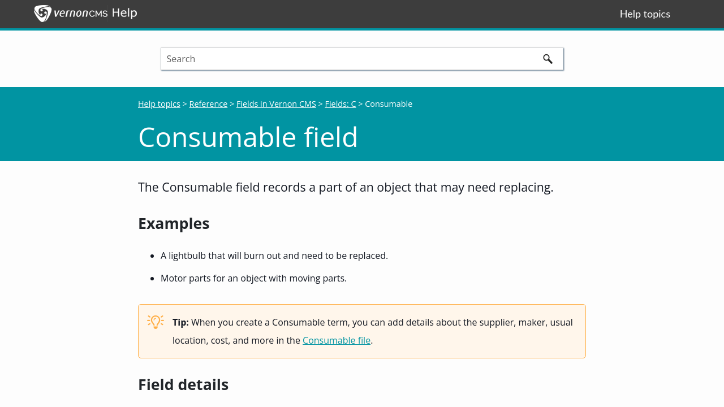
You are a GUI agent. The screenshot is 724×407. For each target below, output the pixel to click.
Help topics (159, 103)
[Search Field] (362, 58)
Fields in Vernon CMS (276, 103)
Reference (208, 103)
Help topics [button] (645, 13)
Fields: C (340, 103)
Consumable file (336, 340)
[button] (547, 58)
